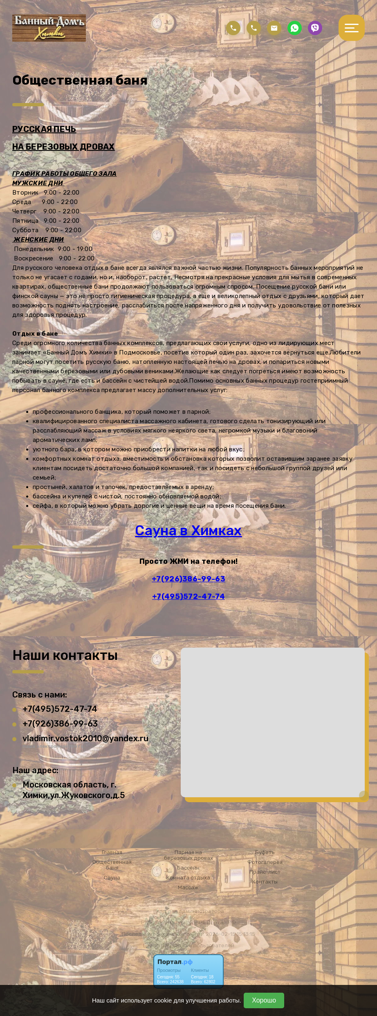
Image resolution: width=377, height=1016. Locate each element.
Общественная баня (112, 865)
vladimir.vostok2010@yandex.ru (85, 738)
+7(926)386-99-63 (188, 578)
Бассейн (188, 868)
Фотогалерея (265, 862)
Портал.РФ (221, 923)
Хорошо (264, 1000)
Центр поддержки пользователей (188, 945)
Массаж (188, 887)
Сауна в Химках (188, 530)
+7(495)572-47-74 (188, 596)
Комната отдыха (188, 878)
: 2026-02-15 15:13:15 (229, 934)
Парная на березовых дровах (188, 855)
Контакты (265, 882)
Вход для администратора (188, 911)
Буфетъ (265, 852)
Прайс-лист (265, 872)
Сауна (112, 878)
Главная (112, 852)
